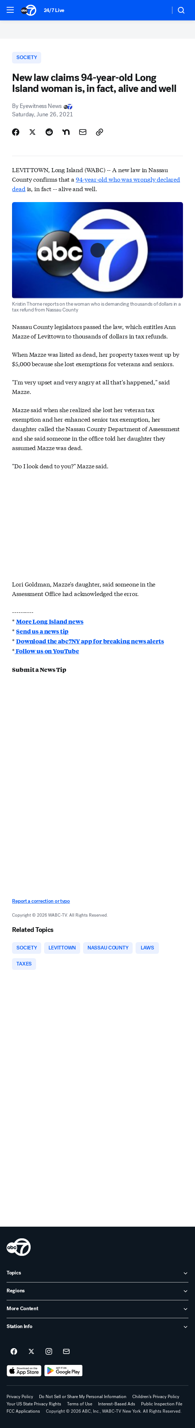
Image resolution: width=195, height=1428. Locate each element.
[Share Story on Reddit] (49, 132)
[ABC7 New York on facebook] (14, 1351)
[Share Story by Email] (83, 132)
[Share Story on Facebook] (15, 132)
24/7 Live (54, 10)
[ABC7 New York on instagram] (49, 1351)
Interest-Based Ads (116, 1404)
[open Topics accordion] (97, 1273)
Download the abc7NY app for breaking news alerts (90, 641)
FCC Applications (23, 1411)
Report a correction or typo (41, 901)
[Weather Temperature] (159, 10)
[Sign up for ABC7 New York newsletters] (66, 1351)
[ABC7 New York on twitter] (31, 1351)
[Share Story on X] (32, 132)
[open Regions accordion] (97, 1291)
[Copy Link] (99, 132)
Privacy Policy (20, 1396)
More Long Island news (49, 621)
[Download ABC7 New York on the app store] (24, 1371)
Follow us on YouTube (47, 651)
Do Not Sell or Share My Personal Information (82, 1396)
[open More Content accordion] (97, 1309)
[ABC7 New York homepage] (28, 10)
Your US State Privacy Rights (34, 1404)
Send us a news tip (42, 631)
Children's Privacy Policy (155, 1396)
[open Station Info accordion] (97, 1327)
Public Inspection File (161, 1404)
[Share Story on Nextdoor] (66, 132)
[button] (10, 10)
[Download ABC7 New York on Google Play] (63, 1371)
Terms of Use (79, 1404)
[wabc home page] (19, 1247)
